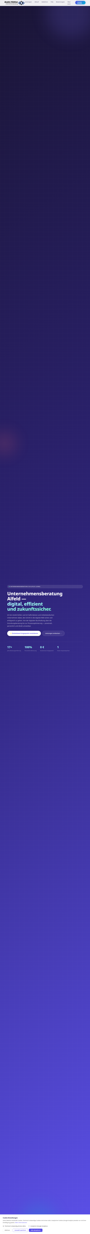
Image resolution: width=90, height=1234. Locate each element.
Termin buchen (79, 2)
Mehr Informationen (21, 1222)
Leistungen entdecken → (53, 633)
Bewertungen (60, 2)
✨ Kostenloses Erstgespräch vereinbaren (24, 633)
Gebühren (45, 2)
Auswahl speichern (20, 1230)
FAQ (52, 2)
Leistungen (28, 2)
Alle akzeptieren (36, 1230)
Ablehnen (7, 1230)
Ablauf (37, 2)
